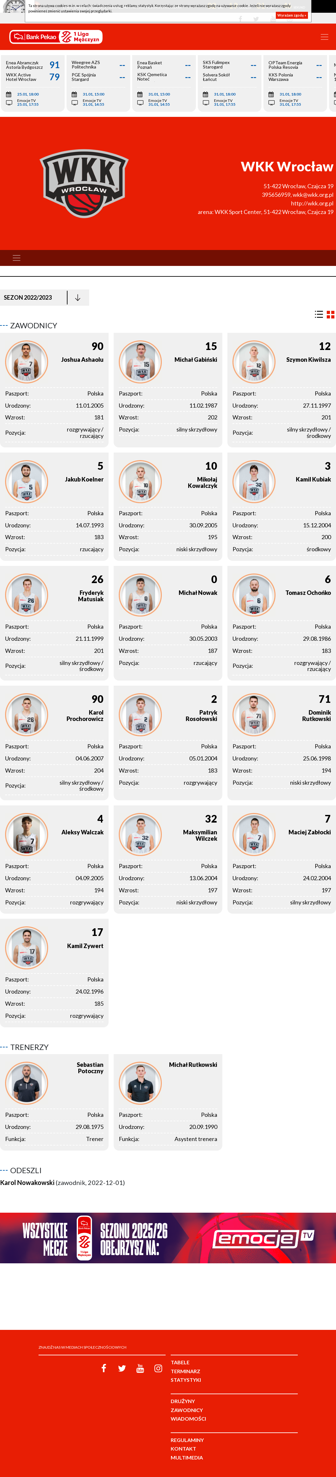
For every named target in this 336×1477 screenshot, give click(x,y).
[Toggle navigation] (324, 37)
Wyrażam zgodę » (291, 15)
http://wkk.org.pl (312, 203)
